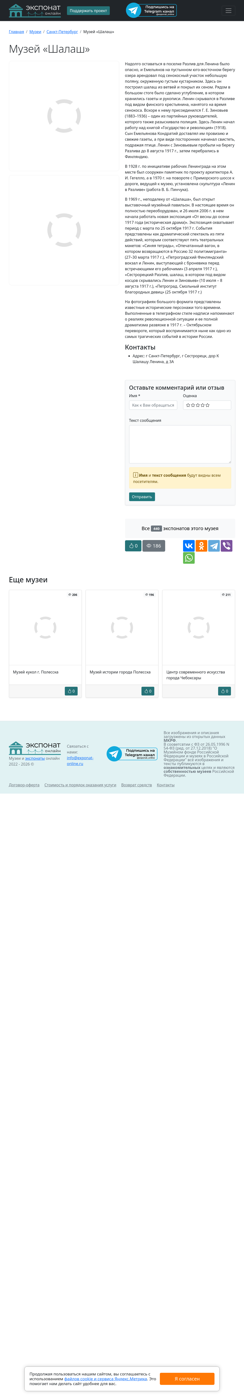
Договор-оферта (24, 785)
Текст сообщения (145, 420)
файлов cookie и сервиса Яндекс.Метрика (105, 1378)
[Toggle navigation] (228, 10)
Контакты (166, 785)
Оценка (190, 395)
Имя (134, 395)
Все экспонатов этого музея (180, 528)
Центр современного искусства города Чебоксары (195, 674)
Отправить (142, 496)
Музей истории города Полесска (120, 672)
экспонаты (35, 758)
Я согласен (187, 1378)
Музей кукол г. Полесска (36, 672)
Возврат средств (136, 785)
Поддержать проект (88, 10)
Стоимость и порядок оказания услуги (80, 785)
